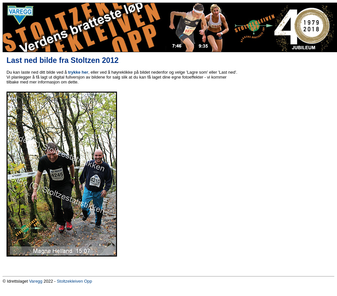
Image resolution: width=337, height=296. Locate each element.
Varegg (35, 281)
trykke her (78, 72)
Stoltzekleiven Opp (74, 281)
